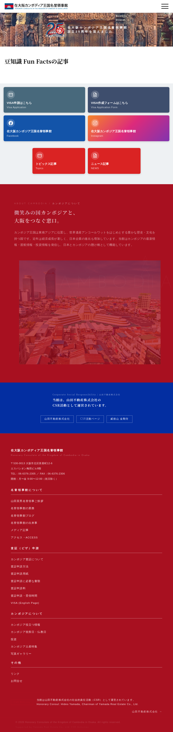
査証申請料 (18, 588)
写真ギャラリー (21, 653)
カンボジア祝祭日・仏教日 (28, 632)
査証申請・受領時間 (24, 595)
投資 (14, 639)
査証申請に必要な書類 (26, 581)
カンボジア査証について (27, 559)
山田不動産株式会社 (57, 419)
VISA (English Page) (25, 603)
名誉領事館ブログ (22, 515)
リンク (15, 673)
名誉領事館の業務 (22, 508)
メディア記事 (20, 530)
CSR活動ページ (90, 419)
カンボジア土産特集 (24, 646)
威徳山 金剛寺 (119, 419)
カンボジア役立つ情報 (26, 624)
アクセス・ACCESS (24, 537)
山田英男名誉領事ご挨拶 (27, 501)
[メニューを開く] (164, 6)
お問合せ (17, 681)
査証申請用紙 (20, 573)
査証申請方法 (20, 566)
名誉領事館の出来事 (24, 523)
